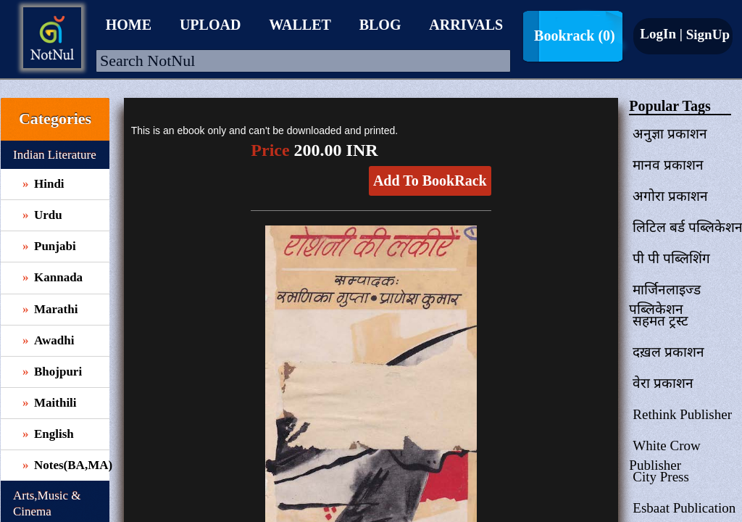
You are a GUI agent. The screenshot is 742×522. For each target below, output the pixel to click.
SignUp (706, 34)
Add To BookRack (430, 180)
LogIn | (661, 33)
